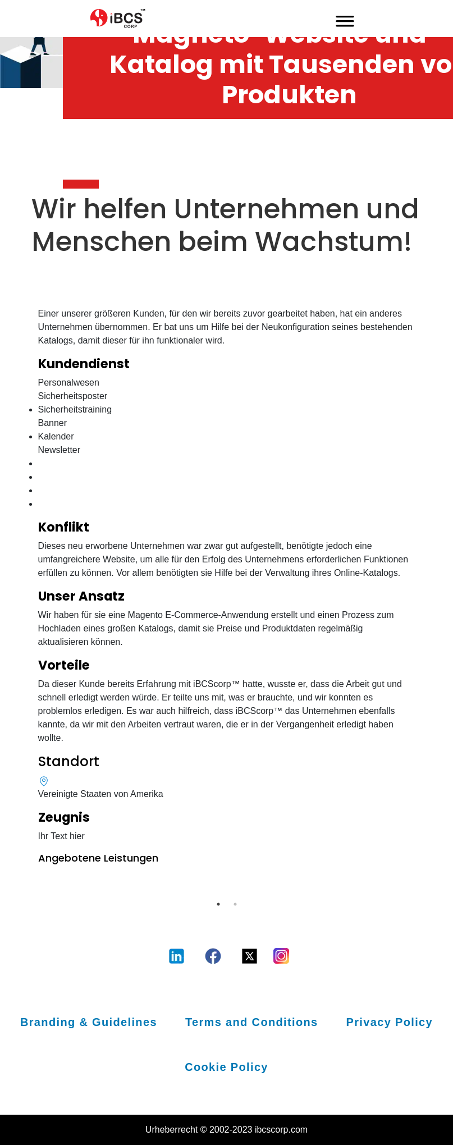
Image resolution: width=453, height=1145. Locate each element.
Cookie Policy (226, 1067)
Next (423, 889)
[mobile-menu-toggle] (345, 18)
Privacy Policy (389, 1022)
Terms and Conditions (251, 1022)
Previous (29, 889)
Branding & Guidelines (88, 1022)
